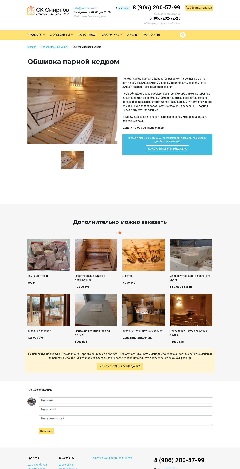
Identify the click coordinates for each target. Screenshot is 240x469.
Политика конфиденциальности (111, 458)
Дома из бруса (37, 464)
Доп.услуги (61, 35)
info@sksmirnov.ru (85, 8)
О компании (66, 458)
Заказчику (112, 35)
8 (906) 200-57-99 (156, 7)
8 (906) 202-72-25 (165, 18)
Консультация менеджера (167, 148)
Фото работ (87, 35)
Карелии (124, 8)
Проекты (36, 35)
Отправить (46, 431)
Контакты (151, 35)
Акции (133, 35)
